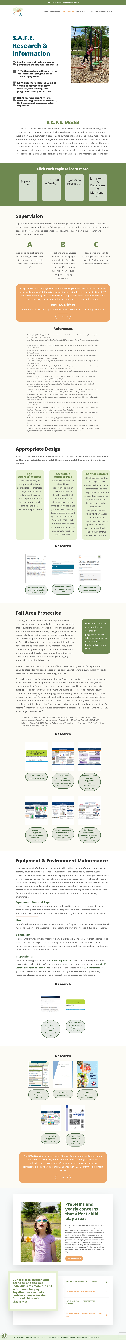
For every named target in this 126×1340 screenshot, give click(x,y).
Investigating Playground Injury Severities (50, 1138)
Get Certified (55, 12)
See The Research (74, 1258)
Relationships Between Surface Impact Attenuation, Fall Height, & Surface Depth (89, 835)
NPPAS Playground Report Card (39, 1094)
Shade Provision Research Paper (89, 588)
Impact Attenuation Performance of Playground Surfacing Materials (63, 834)
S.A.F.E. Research (68, 12)
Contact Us (103, 12)
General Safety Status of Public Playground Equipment (75, 1026)
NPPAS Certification (90, 967)
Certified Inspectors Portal (22, 1337)
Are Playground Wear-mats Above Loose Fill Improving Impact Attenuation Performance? (62, 781)
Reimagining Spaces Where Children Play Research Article (36, 589)
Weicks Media (95, 1337)
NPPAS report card (61, 960)
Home (46, 12)
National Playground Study (63, 1093)
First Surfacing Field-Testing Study (36, 777)
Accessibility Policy (39, 1337)
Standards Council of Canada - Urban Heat (63, 589)
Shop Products (92, 12)
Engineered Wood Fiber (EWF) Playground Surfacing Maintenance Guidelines (89, 782)
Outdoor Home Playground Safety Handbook (75, 1140)
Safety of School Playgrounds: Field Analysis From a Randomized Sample (50, 1029)
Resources (79, 12)
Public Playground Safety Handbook (87, 1094)
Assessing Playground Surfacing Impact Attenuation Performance (36, 835)
